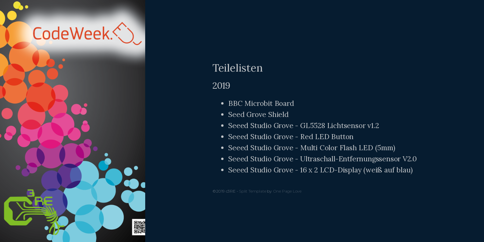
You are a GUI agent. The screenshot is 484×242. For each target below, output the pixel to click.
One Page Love (287, 191)
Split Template (252, 191)
